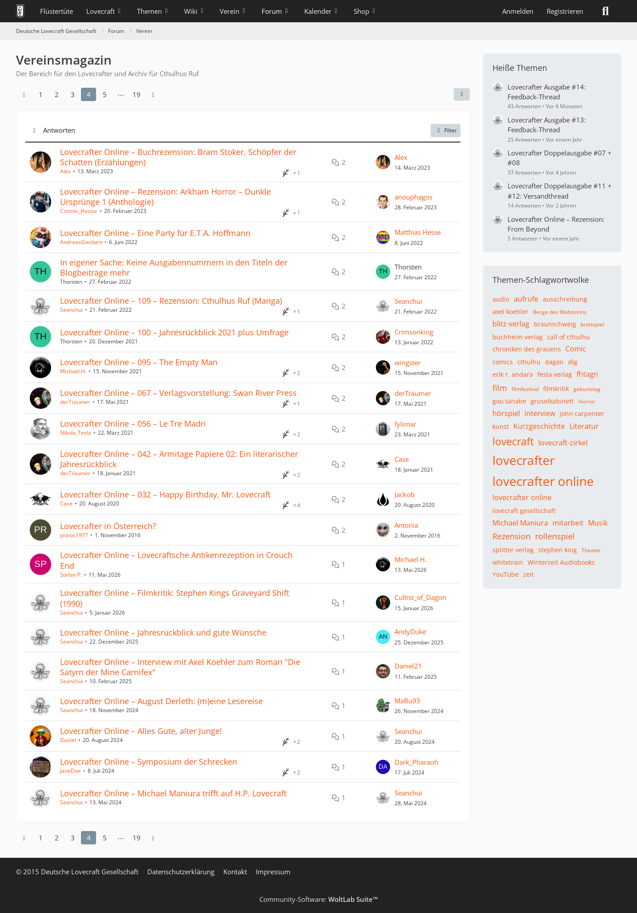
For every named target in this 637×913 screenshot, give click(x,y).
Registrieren (565, 11)
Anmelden (517, 11)
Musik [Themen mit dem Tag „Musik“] (598, 523)
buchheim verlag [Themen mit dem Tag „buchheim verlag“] (517, 337)
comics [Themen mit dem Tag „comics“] (502, 362)
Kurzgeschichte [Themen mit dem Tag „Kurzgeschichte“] (539, 426)
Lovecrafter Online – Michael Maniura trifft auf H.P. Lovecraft (173, 793)
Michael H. (73, 371)
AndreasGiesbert (81, 242)
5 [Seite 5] (105, 94)
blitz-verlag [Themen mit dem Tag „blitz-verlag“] (510, 324)
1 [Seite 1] (41, 94)
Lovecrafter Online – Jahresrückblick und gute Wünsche (163, 632)
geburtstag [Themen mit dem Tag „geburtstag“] (587, 389)
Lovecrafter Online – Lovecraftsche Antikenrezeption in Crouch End (176, 560)
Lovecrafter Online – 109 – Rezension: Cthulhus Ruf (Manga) (171, 300)
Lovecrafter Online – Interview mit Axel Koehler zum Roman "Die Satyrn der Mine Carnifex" (180, 666)
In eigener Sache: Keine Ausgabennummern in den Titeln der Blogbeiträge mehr (173, 267)
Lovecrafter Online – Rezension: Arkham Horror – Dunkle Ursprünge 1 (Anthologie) (165, 196)
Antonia (406, 525)
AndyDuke (410, 631)
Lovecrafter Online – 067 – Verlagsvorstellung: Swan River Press (178, 392)
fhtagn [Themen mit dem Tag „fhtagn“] (587, 374)
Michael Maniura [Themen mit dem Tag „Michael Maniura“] (520, 523)
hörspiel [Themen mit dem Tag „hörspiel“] (506, 413)
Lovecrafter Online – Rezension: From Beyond (556, 224)
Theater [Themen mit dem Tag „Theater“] (591, 550)
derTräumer (75, 402)
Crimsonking (414, 331)
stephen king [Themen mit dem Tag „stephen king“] (557, 550)
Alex (65, 171)
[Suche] (605, 11)
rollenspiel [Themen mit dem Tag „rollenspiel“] (555, 536)
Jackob (405, 494)
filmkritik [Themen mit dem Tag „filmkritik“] (556, 388)
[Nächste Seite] (153, 94)
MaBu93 (407, 700)
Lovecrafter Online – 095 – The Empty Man (139, 362)
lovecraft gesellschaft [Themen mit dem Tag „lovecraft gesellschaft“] (524, 510)
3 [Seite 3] (73, 94)
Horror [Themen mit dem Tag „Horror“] (586, 401)
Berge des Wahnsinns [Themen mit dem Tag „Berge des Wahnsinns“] (560, 312)
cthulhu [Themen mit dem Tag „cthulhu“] (528, 362)
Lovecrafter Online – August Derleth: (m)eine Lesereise (161, 701)
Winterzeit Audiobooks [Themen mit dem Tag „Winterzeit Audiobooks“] (561, 562)
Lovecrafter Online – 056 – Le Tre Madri (133, 423)
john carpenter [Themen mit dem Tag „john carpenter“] (582, 413)
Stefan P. (71, 575)
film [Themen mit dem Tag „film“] (499, 388)
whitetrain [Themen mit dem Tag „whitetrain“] (507, 562)
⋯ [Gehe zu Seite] (120, 94)
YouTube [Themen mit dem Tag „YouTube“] (505, 574)
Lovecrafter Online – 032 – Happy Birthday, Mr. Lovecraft (165, 494)
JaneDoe (70, 770)
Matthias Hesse (418, 232)
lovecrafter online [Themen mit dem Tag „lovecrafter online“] (543, 481)
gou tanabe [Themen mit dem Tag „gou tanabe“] (509, 401)
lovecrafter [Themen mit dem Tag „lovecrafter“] (523, 460)
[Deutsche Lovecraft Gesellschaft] (20, 11)
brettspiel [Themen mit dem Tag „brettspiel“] (592, 324)
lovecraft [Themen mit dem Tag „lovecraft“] (513, 441)
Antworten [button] (59, 130)
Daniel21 (408, 665)
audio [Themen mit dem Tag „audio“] (500, 299)
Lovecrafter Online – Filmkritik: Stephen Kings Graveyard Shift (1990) (174, 597)
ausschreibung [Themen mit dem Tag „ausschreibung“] (565, 299)
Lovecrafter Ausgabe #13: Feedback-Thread (547, 124)
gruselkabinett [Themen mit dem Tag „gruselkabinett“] (552, 401)
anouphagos (413, 196)
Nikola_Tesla (75, 432)
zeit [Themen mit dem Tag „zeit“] (528, 574)
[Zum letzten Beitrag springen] (383, 162)
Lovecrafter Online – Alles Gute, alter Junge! (141, 731)
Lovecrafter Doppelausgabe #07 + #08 (560, 157)
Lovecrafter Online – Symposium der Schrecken (148, 761)
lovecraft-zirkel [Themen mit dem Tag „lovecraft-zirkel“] (563, 443)
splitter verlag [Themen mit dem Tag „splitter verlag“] (513, 550)
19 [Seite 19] (137, 94)
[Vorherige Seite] (24, 94)
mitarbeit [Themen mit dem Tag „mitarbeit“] (568, 523)
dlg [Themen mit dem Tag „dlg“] (572, 362)
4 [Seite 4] (89, 94)
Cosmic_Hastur (78, 211)
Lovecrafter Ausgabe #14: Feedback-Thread (547, 91)
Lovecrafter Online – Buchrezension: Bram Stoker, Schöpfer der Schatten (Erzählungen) (178, 157)
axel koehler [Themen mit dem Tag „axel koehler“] (510, 311)
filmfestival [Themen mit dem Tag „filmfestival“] (525, 389)
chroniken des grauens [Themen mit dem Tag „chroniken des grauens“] (526, 349)
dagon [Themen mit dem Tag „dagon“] (554, 362)
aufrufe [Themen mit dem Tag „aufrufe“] (526, 299)
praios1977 (74, 535)
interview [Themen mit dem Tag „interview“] (539, 413)
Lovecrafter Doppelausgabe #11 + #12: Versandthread (560, 190)
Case (402, 459)
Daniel (68, 740)
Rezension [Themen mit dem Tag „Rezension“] (511, 536)
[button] (462, 94)
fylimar (405, 424)
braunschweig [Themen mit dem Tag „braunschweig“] (555, 324)
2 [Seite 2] (57, 94)
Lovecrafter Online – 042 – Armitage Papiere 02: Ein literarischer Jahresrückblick (179, 458)
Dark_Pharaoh (416, 762)
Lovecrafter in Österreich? (108, 526)
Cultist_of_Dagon (420, 597)
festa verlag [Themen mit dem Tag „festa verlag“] (554, 374)
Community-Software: (318, 899)
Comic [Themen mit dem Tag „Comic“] (575, 349)
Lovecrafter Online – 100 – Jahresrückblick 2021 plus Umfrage (174, 332)
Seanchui (71, 310)
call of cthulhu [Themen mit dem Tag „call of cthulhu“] (568, 337)
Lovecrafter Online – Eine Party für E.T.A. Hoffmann (155, 233)
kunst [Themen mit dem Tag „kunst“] (500, 426)
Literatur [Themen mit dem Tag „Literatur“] (584, 426)
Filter (445, 130)
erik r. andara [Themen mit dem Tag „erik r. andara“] (512, 374)
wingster (408, 362)
